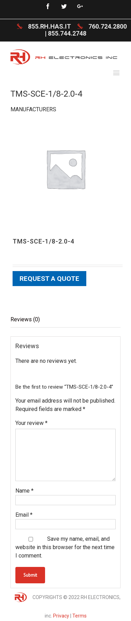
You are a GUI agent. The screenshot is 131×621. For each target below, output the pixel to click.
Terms (79, 616)
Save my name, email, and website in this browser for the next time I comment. (65, 547)
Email (23, 514)
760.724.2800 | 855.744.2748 (86, 30)
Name (24, 490)
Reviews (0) (25, 319)
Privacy (61, 616)
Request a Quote (49, 279)
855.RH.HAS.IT (49, 26)
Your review (31, 423)
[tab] (65, 320)
